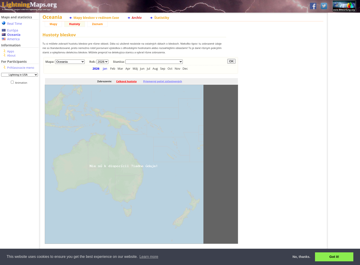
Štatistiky (161, 17)
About (11, 55)
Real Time (14, 23)
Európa (12, 30)
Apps (10, 51)
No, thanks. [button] (301, 257)
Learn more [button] (148, 257)
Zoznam (97, 24)
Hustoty (74, 24)
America (13, 39)
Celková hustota (126, 81)
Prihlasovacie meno (20, 68)
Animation (22, 82)
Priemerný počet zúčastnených (162, 81)
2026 (96, 68)
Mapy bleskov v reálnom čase (96, 17)
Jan (105, 68)
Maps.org (29, 4)
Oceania (13, 34)
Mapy (53, 24)
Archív (137, 17)
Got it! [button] (334, 257)
